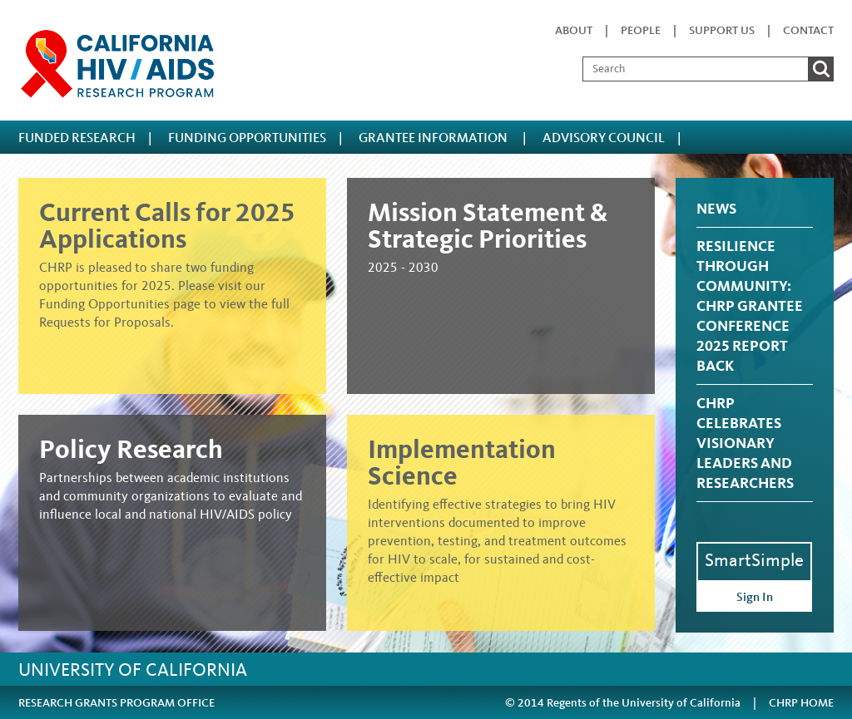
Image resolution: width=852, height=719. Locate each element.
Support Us (722, 30)
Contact (808, 30)
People (641, 30)
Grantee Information (434, 137)
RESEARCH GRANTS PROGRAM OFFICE (116, 703)
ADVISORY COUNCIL (603, 137)
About (573, 30)
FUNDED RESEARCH (77, 137)
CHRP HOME (801, 703)
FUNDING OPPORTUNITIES (247, 137)
